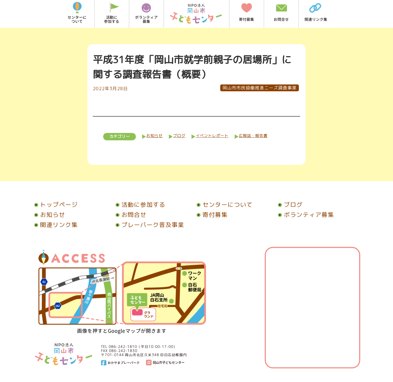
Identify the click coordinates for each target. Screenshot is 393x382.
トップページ (56, 205)
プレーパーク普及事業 (149, 225)
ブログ (179, 135)
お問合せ (131, 215)
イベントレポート (212, 135)
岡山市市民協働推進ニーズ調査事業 (259, 88)
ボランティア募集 (306, 215)
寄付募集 (212, 215)
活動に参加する (140, 205)
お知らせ (154, 135)
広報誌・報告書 (253, 135)
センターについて (224, 205)
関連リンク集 (56, 225)
